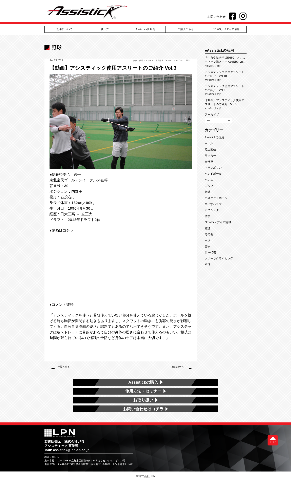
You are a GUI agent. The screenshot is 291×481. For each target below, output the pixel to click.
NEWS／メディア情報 (226, 29)
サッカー (210, 155)
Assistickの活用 (214, 137)
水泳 (207, 240)
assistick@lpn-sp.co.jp (71, 450)
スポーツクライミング (219, 258)
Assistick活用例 (145, 29)
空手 (207, 216)
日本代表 (210, 252)
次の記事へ (178, 366)
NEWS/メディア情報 (218, 222)
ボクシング (212, 210)
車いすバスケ (213, 204)
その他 (209, 234)
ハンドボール (213, 173)
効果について (65, 29)
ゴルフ (209, 185)
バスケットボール (216, 198)
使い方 (105, 29)
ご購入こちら (186, 29)
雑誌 (207, 228)
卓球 (207, 264)
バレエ (209, 179)
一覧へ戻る (64, 366)
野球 (207, 191)
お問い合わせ (216, 16)
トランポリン (213, 167)
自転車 (209, 161)
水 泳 (209, 143)
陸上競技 (210, 149)
